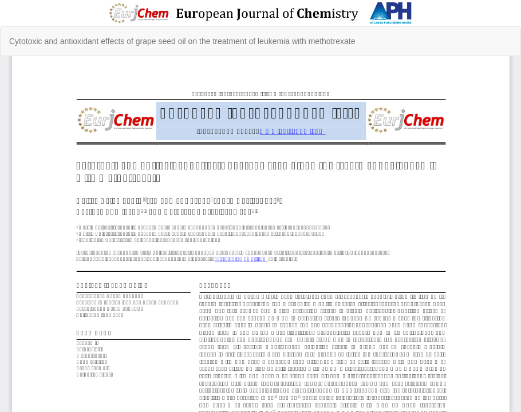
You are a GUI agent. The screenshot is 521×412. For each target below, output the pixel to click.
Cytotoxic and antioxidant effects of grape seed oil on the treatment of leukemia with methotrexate (182, 41)
